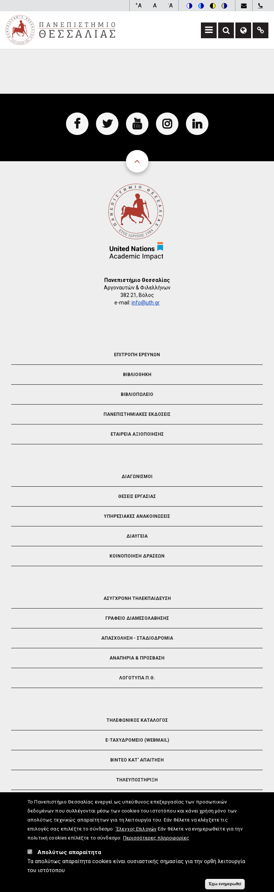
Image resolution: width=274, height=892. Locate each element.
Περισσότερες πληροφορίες (156, 843)
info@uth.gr (146, 303)
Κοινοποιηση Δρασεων (137, 556)
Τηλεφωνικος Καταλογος (137, 720)
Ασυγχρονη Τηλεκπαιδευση (137, 598)
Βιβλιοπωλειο (137, 394)
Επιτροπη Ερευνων (137, 354)
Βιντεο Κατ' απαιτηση (137, 760)
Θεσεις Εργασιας (137, 496)
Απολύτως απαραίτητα (69, 857)
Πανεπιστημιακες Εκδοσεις (137, 414)
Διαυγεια (137, 536)
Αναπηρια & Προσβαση (137, 658)
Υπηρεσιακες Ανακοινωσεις (137, 516)
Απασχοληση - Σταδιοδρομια (137, 638)
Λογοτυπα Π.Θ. (137, 678)
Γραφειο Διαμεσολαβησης (137, 618)
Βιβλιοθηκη (137, 374)
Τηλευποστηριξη (137, 780)
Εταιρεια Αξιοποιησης (137, 434)
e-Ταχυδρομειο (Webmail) (137, 740)
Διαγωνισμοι (137, 476)
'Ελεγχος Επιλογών (135, 834)
